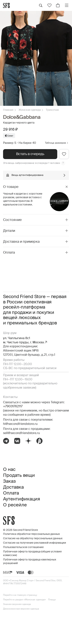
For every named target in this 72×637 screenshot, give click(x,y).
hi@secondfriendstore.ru (20, 424)
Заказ (9, 481)
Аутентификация (21, 499)
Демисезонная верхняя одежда (21, 609)
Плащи (52, 600)
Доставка (13, 487)
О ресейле (15, 505)
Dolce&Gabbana (22, 117)
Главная (8, 110)
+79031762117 (13, 406)
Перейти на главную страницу (20, 595)
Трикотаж (52, 110)
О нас (9, 469)
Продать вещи (19, 475)
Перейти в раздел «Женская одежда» (24, 600)
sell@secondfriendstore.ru (21, 433)
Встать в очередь (30, 154)
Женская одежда (30, 110)
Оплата (11, 493)
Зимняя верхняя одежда (17, 604)
